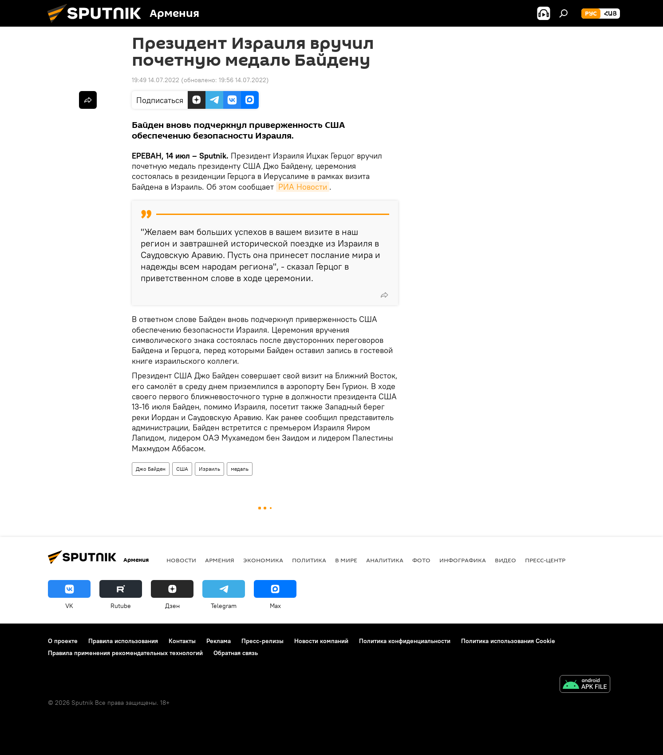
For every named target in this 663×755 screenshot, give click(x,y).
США (182, 468)
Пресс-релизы (262, 641)
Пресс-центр (545, 560)
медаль (240, 468)
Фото (421, 560)
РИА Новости (302, 187)
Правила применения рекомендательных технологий (125, 653)
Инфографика (462, 560)
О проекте (63, 641)
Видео (505, 560)
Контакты (182, 641)
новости (181, 560)
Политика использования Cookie (508, 641)
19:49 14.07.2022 (155, 80)
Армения (219, 560)
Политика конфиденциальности (404, 641)
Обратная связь (235, 653)
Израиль (209, 468)
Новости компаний (321, 641)
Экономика (263, 560)
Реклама (218, 641)
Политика (309, 560)
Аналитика (384, 560)
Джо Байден (151, 468)
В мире (346, 560)
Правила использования (123, 641)
